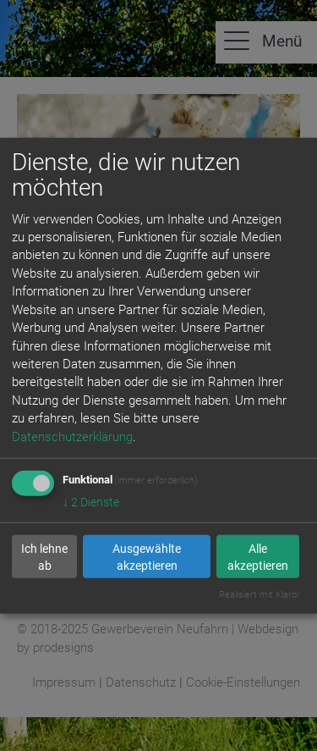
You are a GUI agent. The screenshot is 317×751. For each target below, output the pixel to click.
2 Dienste (91, 502)
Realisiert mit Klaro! (258, 594)
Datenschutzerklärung (72, 436)
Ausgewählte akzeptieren (146, 556)
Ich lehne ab (44, 556)
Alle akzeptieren (257, 556)
